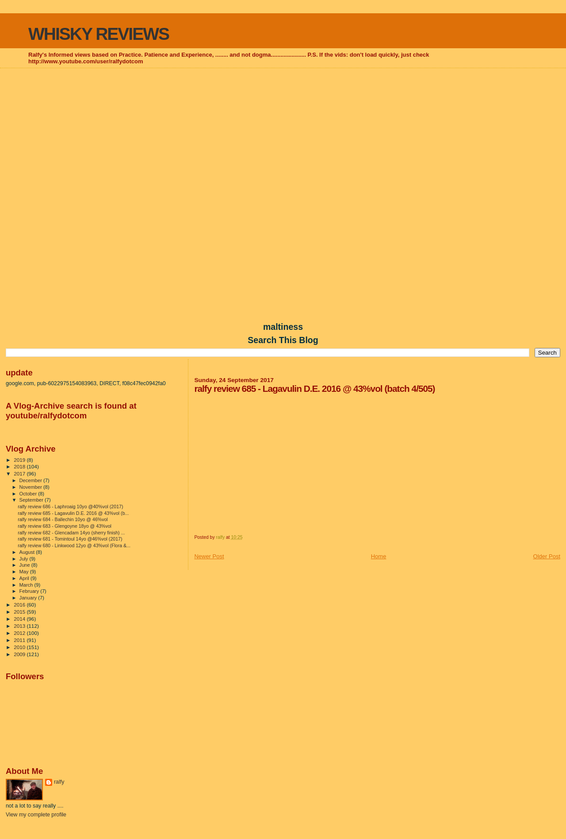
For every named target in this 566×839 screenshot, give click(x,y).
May (24, 571)
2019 (20, 460)
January (28, 597)
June (25, 565)
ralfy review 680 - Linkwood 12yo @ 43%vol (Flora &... (74, 545)
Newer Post (209, 556)
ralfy (59, 782)
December (31, 480)
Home (378, 556)
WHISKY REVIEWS (98, 33)
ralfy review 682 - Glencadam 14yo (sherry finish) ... (71, 532)
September (32, 500)
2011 (20, 640)
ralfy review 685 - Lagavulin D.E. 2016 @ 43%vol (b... (73, 513)
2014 (20, 619)
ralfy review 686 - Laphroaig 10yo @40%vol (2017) (70, 506)
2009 (20, 654)
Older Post (546, 556)
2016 (20, 604)
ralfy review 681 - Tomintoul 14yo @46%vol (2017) (70, 538)
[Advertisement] (283, 133)
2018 (20, 466)
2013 (20, 626)
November (31, 487)
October (28, 493)
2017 (20, 473)
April (25, 578)
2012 (20, 633)
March (26, 585)
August (27, 552)
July (24, 558)
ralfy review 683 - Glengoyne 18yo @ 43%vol (64, 526)
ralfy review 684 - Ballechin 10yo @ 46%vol (63, 519)
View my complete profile (36, 815)
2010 (20, 647)
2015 (20, 612)
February (30, 591)
